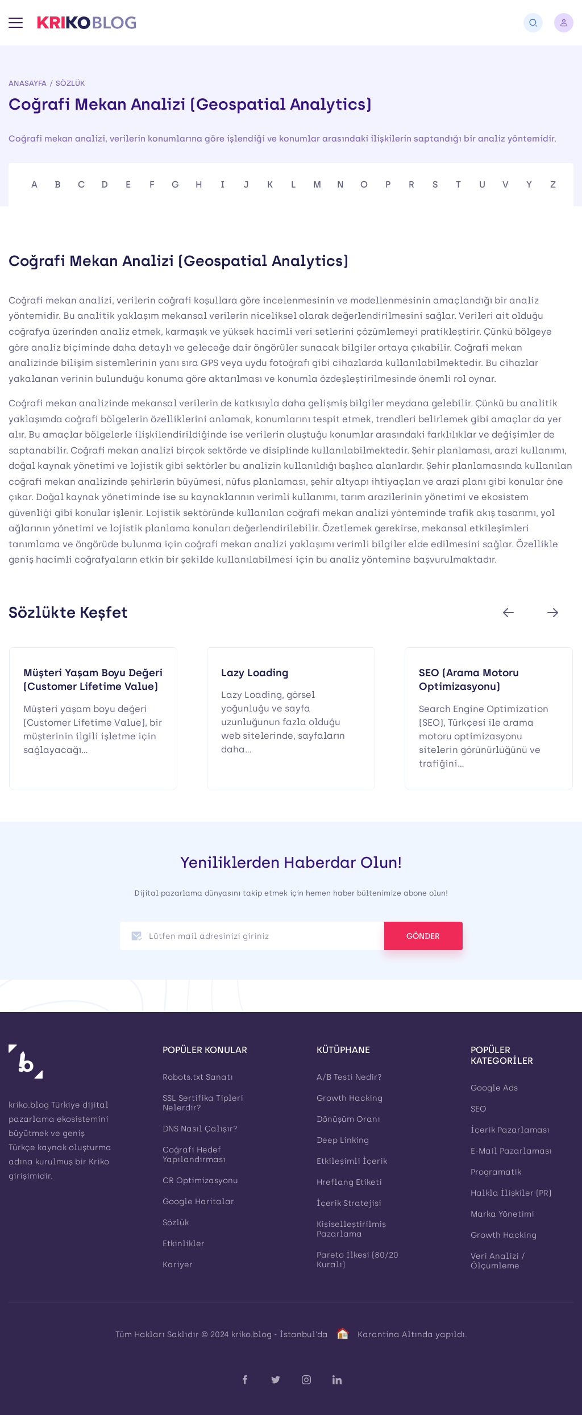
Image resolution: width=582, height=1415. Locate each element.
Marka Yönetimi (502, 1214)
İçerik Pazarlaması (510, 1130)
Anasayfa (28, 83)
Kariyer (178, 1265)
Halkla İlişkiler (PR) (511, 1193)
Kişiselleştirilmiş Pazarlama (351, 1229)
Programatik (496, 1172)
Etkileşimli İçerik (352, 1161)
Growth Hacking (350, 1098)
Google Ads (494, 1088)
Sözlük (70, 83)
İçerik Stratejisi (349, 1203)
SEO (479, 1109)
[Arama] (533, 22)
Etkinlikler (184, 1243)
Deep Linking (343, 1140)
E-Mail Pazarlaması (511, 1151)
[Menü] (15, 22)
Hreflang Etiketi (349, 1182)
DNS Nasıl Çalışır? (200, 1129)
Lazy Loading (255, 673)
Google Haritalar (198, 1201)
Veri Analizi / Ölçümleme (498, 1261)
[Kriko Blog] (86, 22)
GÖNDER (423, 936)
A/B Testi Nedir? (349, 1077)
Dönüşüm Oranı (348, 1119)
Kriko (99, 1162)
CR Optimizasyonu (200, 1180)
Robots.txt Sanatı (198, 1077)
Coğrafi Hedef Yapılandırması (194, 1154)
